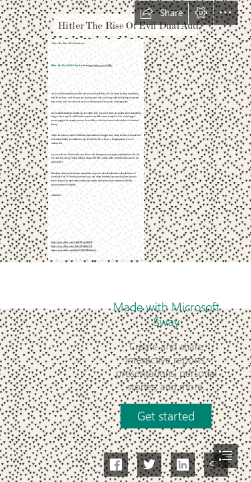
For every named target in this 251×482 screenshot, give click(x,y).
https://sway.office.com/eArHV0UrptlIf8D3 (71, 242)
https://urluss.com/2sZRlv (100, 65)
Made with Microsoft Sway (166, 314)
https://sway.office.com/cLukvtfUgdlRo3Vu (71, 246)
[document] (125, 241)
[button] (161, 13)
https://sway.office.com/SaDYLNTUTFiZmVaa (73, 249)
